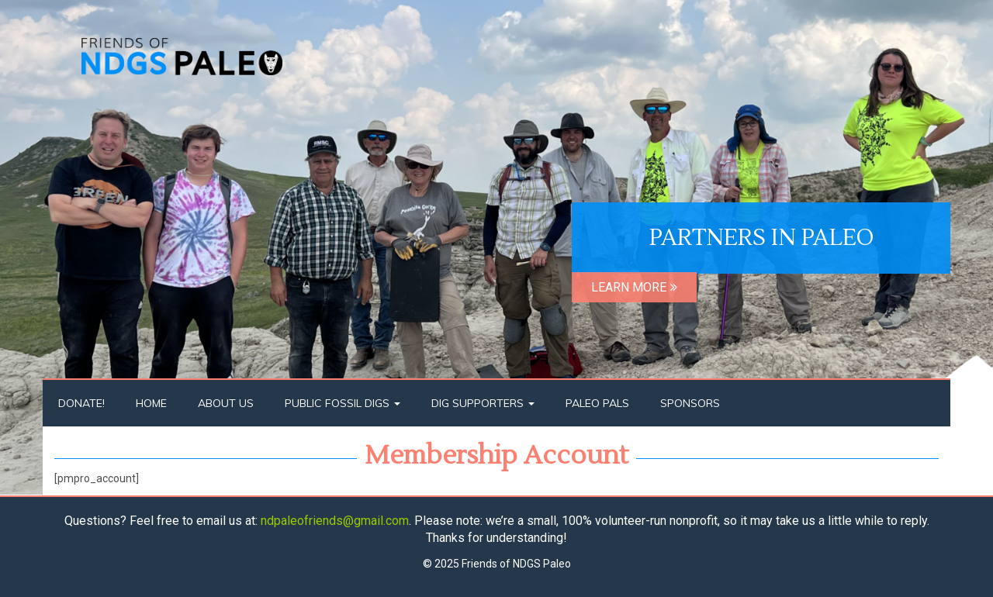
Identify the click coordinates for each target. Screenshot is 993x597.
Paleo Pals (597, 403)
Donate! (81, 403)
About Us (226, 403)
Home (151, 403)
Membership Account (496, 455)
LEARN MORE (634, 287)
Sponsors (690, 403)
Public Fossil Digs (342, 403)
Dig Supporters (483, 403)
